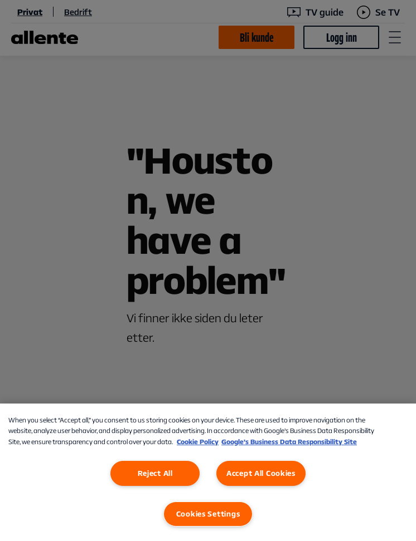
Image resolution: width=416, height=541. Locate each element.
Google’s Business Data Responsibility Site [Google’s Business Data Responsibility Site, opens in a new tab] (289, 441)
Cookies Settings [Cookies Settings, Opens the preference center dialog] (208, 513)
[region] (208, 472)
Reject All (155, 473)
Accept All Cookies (261, 473)
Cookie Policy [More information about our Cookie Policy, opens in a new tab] (198, 441)
